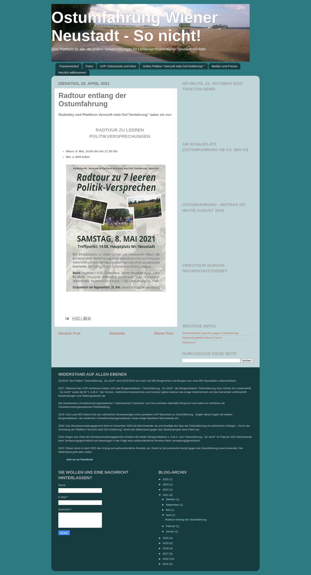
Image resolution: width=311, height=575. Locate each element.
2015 (166, 564)
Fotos (89, 66)
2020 (166, 538)
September (173, 504)
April (169, 515)
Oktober (171, 499)
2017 (166, 553)
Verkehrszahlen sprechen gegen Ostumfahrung (210, 333)
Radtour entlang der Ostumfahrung (186, 519)
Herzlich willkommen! (72, 72)
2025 (166, 479)
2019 (166, 543)
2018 (166, 548)
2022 (166, 489)
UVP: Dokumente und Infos (118, 66)
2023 (166, 484)
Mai (168, 509)
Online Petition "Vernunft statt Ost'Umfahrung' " (174, 66)
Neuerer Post (69, 333)
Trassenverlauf (69, 66)
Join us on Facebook (79, 459)
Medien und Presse (224, 66)
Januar (170, 531)
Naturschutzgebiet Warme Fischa (202, 337)
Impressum (189, 342)
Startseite (117, 333)
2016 (166, 558)
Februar (171, 526)
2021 (166, 494)
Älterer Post (163, 333)
